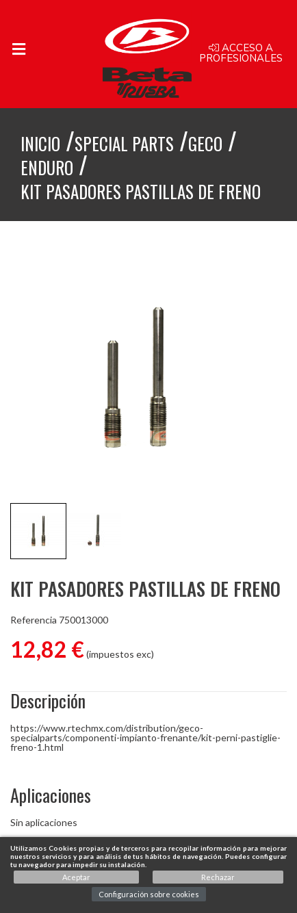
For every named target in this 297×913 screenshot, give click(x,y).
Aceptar (76, 877)
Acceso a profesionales (241, 53)
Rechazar (218, 877)
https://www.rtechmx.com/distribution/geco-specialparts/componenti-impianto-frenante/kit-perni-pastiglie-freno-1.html (145, 737)
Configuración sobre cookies (149, 894)
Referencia (33, 620)
